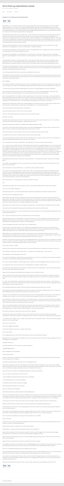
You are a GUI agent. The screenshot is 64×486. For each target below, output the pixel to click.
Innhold (16, 11)
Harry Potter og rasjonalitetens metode (18, 6)
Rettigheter (9, 11)
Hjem (3, 11)
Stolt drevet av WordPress (7, 480)
